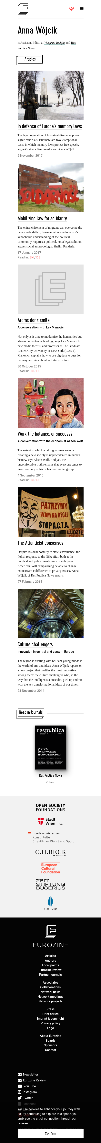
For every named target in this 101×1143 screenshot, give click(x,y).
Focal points (50, 965)
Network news (51, 992)
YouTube (27, 1086)
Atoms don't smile (34, 320)
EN (32, 257)
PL (38, 371)
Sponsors (50, 1045)
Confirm (50, 1133)
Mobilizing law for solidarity (42, 218)
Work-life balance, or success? (45, 434)
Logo (50, 1028)
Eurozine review (50, 970)
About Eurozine (50, 1036)
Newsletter (28, 1075)
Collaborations (50, 987)
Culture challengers (35, 644)
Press (50, 1009)
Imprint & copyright (50, 1018)
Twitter (25, 1098)
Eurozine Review (32, 1080)
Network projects (50, 1001)
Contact (50, 1050)
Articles (50, 956)
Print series (50, 1014)
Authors (50, 960)
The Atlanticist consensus (40, 543)
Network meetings (50, 996)
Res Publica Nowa (50, 775)
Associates (50, 982)
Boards (50, 1040)
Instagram (27, 1092)
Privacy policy (50, 1023)
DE (38, 257)
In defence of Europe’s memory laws (50, 126)
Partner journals (50, 975)
